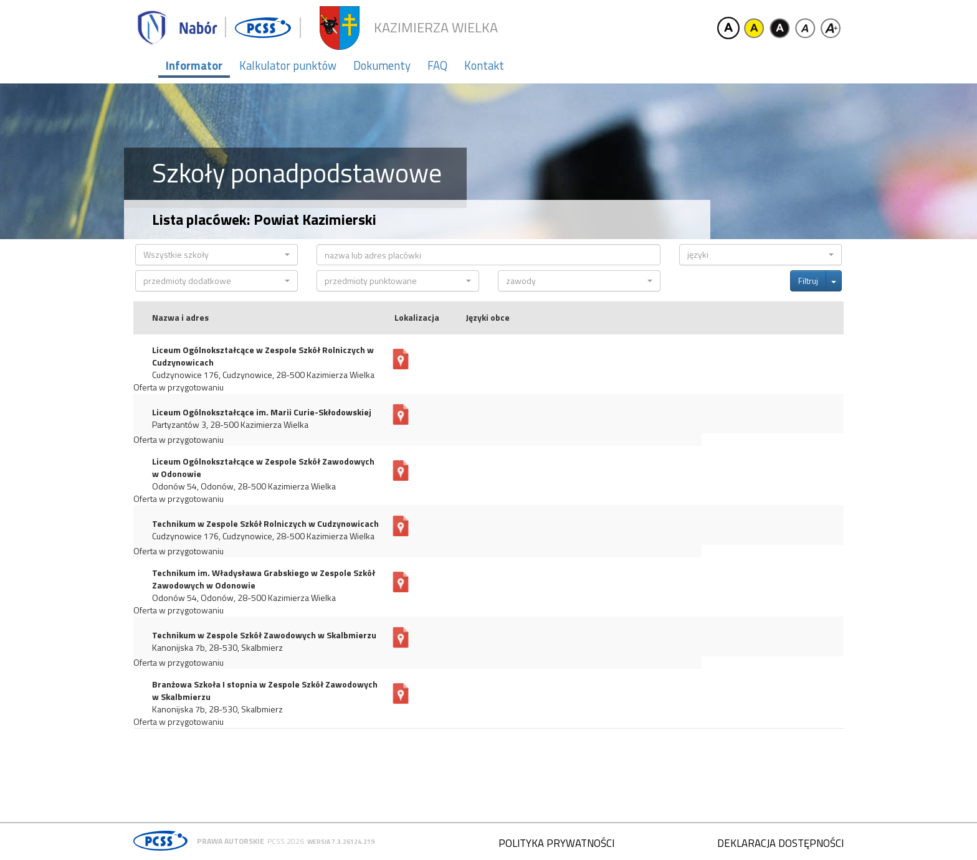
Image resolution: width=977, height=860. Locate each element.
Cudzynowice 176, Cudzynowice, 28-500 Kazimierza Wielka (263, 375)
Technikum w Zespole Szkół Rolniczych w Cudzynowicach (265, 523)
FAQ (437, 65)
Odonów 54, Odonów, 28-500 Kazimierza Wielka (244, 486)
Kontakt (484, 65)
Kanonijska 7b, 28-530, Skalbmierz (217, 647)
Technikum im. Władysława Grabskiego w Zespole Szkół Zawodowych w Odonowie (263, 579)
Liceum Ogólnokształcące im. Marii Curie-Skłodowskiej (261, 412)
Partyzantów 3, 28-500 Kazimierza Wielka (230, 424)
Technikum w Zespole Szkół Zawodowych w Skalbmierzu (264, 635)
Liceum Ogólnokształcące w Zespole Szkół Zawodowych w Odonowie (263, 467)
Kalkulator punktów (287, 65)
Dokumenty (382, 65)
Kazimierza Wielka (436, 27)
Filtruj (808, 280)
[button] (216, 254)
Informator (194, 65)
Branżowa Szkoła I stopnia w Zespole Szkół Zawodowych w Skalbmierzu (265, 690)
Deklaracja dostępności (780, 843)
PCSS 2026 (285, 841)
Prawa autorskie (230, 841)
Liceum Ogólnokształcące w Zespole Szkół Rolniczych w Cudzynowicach (263, 356)
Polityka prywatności (556, 843)
